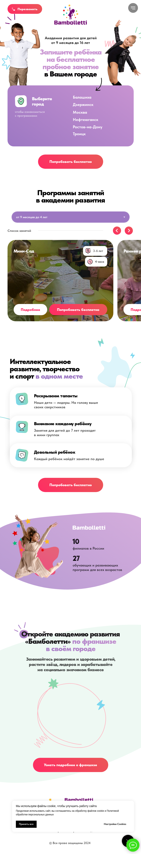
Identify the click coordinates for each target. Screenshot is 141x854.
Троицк (79, 133)
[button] (13, 9)
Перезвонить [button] (27, 9)
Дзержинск (83, 104)
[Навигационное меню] (133, 8)
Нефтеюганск (85, 119)
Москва (80, 112)
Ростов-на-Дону (87, 126)
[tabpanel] (70, 233)
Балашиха (82, 97)
